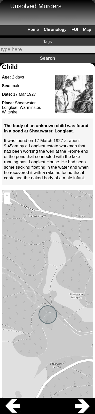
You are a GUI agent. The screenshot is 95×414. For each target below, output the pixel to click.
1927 (31, 94)
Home (33, 29)
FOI (74, 29)
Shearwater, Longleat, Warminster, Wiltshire (21, 107)
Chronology (55, 29)
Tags (47, 42)
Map (87, 29)
